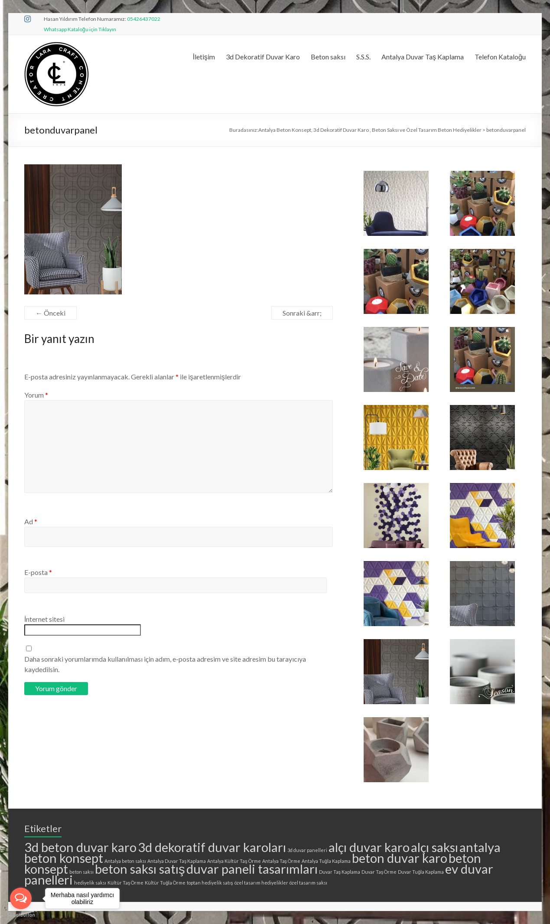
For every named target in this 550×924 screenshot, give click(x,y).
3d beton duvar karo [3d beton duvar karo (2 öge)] (80, 847)
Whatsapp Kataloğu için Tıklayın (80, 29)
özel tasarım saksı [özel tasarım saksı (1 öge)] (308, 882)
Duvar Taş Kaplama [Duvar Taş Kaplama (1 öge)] (339, 872)
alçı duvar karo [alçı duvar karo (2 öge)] (369, 847)
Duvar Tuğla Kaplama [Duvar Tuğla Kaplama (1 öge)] (421, 872)
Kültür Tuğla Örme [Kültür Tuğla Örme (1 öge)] (165, 882)
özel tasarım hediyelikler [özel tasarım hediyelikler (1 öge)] (261, 882)
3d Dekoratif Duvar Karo (263, 56)
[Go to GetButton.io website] (21, 915)
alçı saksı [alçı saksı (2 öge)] (434, 847)
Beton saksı (328, 56)
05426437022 (143, 19)
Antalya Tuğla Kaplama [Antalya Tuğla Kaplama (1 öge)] (326, 861)
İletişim (204, 56)
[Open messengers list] (21, 898)
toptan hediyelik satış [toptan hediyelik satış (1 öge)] (210, 882)
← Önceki (50, 313)
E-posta (38, 572)
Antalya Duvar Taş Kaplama (422, 56)
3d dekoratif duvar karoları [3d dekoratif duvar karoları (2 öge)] (212, 847)
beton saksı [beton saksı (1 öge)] (81, 872)
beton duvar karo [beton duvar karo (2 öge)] (399, 857)
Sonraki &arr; (302, 313)
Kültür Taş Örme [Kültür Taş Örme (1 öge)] (125, 882)
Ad (30, 521)
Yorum (36, 395)
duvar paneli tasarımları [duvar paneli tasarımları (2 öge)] (252, 868)
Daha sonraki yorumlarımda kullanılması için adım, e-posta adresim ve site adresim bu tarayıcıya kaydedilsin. (165, 664)
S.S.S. (363, 56)
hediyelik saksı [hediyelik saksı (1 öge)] (90, 882)
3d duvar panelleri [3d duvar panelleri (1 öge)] (307, 850)
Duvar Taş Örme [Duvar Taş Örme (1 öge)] (379, 872)
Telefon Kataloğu (500, 56)
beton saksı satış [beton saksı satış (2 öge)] (140, 868)
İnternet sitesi (44, 619)
